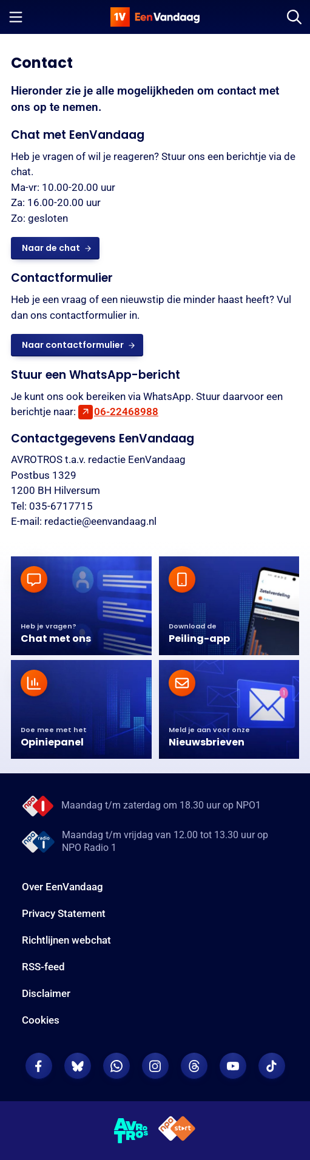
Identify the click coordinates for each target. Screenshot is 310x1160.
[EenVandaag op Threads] (194, 1066)
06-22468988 (126, 411)
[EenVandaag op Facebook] (38, 1066)
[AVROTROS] (131, 1131)
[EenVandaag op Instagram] (155, 1066)
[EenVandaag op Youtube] (233, 1066)
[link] (55, 248)
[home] (155, 17)
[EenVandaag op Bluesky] (77, 1066)
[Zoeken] (294, 17)
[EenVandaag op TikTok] (271, 1066)
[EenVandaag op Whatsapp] (116, 1066)
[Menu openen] (15, 17)
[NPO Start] (177, 1130)
